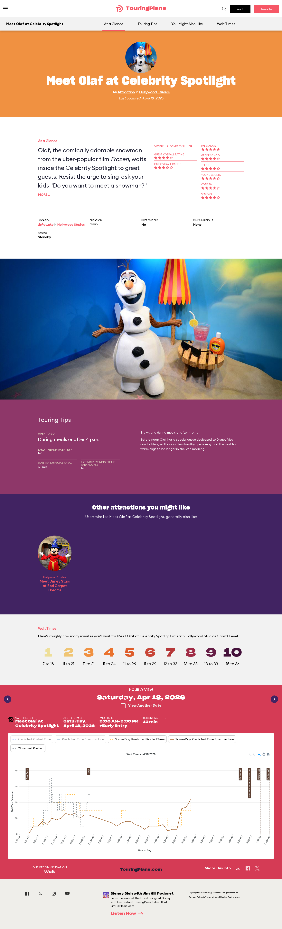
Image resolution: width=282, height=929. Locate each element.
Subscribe (266, 8)
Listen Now (128, 913)
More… (44, 195)
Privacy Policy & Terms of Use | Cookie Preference (214, 897)
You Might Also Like (187, 24)
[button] (250, 753)
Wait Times (226, 24)
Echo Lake (45, 224)
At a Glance (113, 24)
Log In (240, 8)
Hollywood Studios (154, 92)
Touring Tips (147, 24)
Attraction (126, 92)
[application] (141, 803)
